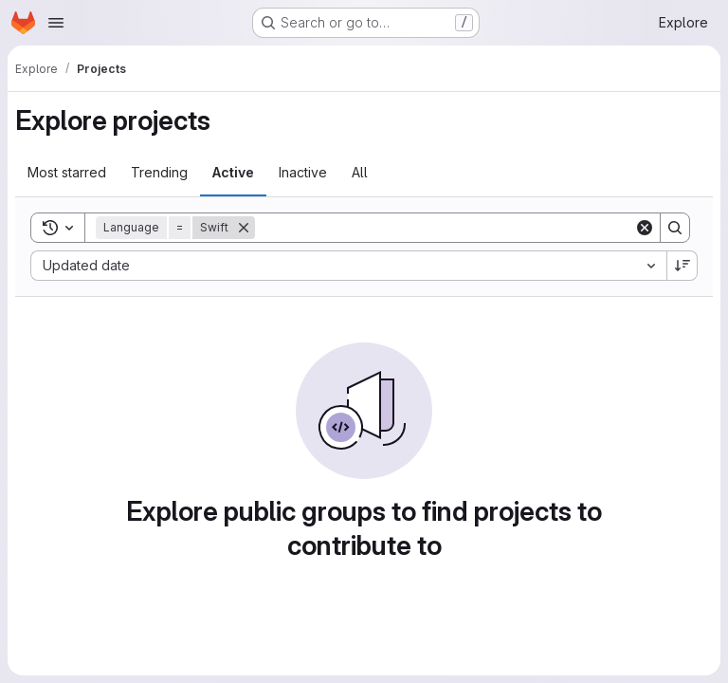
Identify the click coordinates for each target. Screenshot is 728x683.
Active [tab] (233, 172)
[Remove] (243, 227)
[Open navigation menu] (56, 23)
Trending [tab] (159, 172)
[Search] (444, 227)
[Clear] (644, 227)
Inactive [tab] (303, 172)
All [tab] (360, 172)
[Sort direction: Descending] (682, 265)
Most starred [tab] (66, 172)
